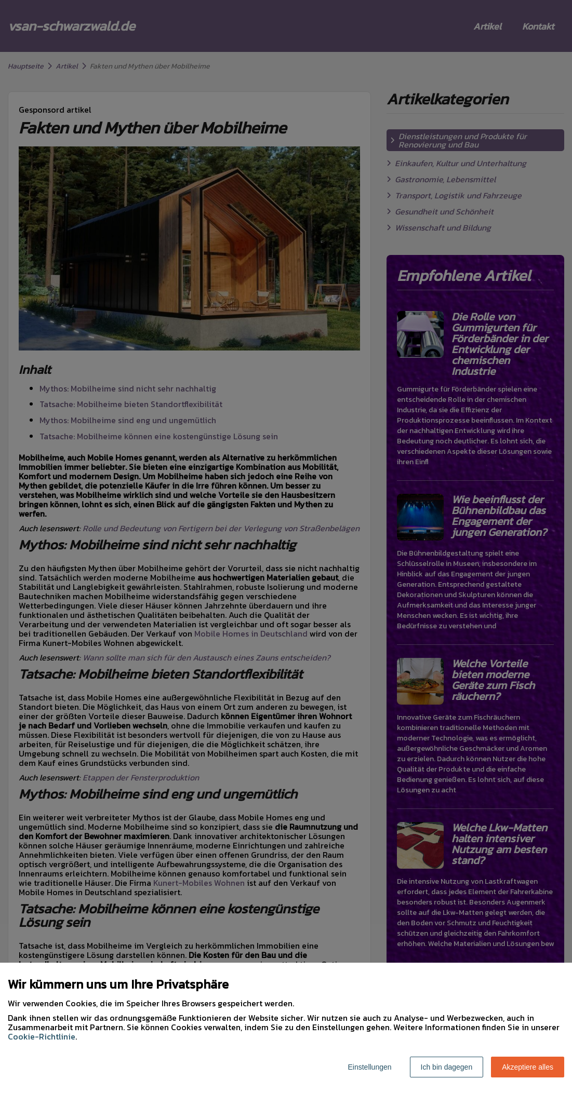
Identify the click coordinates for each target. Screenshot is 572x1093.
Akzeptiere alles (527, 1067)
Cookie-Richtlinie (41, 1036)
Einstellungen (369, 1067)
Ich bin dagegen (447, 1067)
